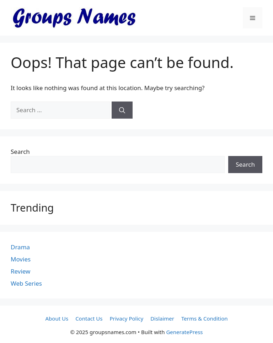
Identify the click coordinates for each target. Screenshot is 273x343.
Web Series (26, 283)
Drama (20, 247)
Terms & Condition (204, 318)
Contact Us (88, 318)
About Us (57, 318)
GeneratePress (184, 332)
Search (20, 151)
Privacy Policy (126, 318)
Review (20, 271)
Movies (21, 259)
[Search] (122, 110)
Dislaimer (162, 318)
